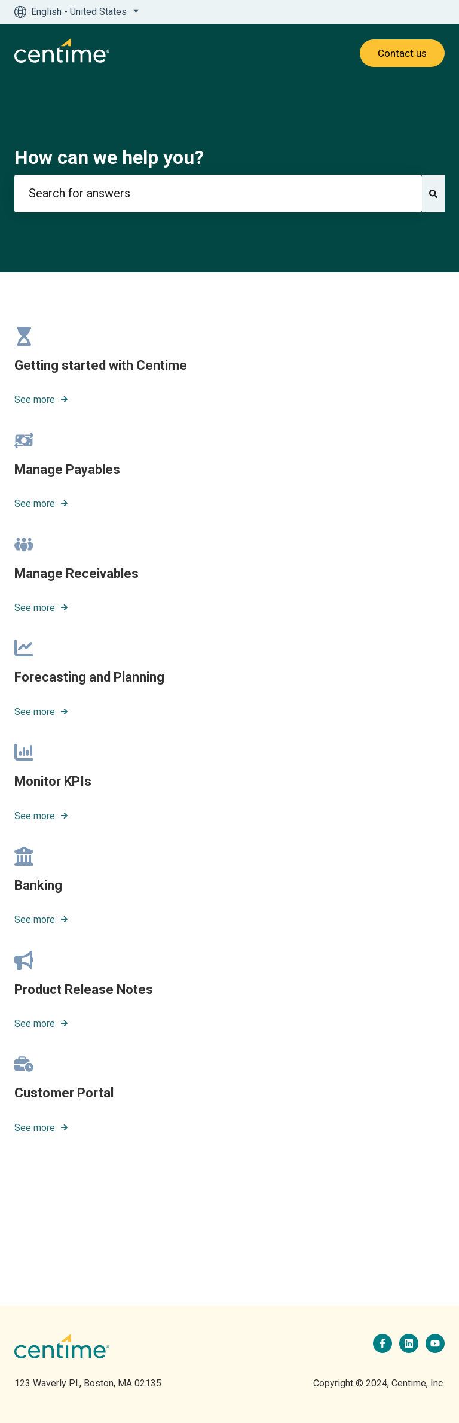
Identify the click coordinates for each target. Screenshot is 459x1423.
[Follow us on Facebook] (382, 1343)
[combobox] (218, 193)
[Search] (433, 193)
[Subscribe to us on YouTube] (435, 1343)
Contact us (402, 53)
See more (34, 400)
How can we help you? (109, 157)
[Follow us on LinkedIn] (408, 1343)
